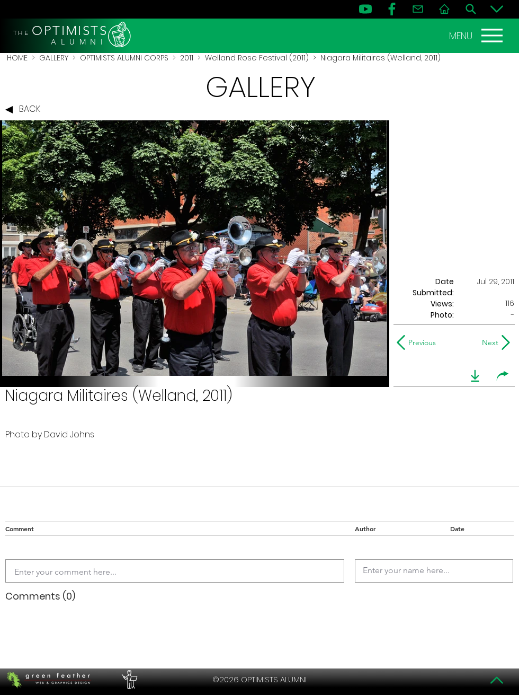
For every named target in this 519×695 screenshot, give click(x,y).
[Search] (471, 9)
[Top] (497, 680)
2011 (186, 57)
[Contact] (418, 9)
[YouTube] (365, 9)
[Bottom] (497, 9)
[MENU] (477, 35)
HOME (17, 57)
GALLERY (53, 57)
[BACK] (25, 109)
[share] (502, 375)
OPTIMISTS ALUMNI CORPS (124, 57)
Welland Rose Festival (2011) (257, 57)
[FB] (392, 9)
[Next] (488, 342)
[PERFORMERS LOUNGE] (128, 679)
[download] (475, 375)
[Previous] (418, 342)
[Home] (444, 9)
